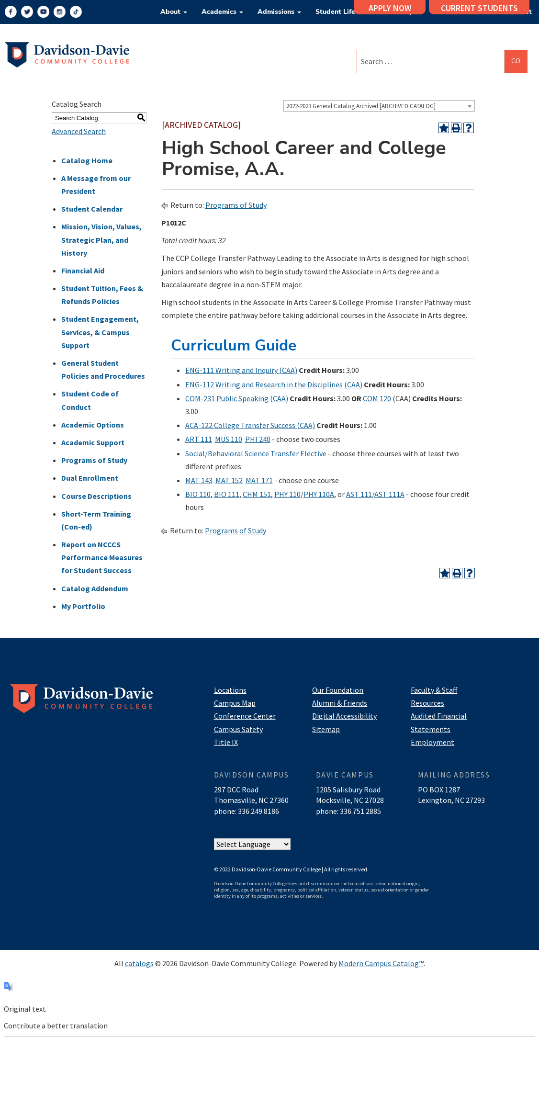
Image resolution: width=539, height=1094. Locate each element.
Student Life (338, 11)
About (173, 11)
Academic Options (92, 424)
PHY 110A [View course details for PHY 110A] (318, 494)
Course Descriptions (96, 496)
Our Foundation (337, 690)
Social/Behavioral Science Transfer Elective (255, 453)
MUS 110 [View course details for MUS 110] (228, 439)
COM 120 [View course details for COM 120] (377, 398)
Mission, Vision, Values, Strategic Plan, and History (101, 239)
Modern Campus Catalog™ (381, 963)
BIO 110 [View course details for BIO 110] (198, 494)
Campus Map (235, 703)
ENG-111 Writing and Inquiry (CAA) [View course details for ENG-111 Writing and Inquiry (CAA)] (241, 370)
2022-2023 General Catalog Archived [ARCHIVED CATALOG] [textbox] (361, 106)
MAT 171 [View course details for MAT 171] (259, 480)
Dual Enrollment (89, 478)
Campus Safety (238, 729)
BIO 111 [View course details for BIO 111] (226, 494)
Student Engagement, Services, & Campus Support (100, 332)
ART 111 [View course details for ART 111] (198, 439)
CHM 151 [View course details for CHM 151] (257, 494)
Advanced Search (79, 131)
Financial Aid (82, 270)
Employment (432, 742)
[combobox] (379, 106)
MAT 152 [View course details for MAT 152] (229, 480)
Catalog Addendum (94, 588)
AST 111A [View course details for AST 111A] (389, 494)
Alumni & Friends (339, 703)
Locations (230, 690)
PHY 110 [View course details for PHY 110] (287, 494)
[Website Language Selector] (252, 844)
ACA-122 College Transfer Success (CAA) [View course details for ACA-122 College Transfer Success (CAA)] (250, 425)
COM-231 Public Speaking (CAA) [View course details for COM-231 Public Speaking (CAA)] (236, 398)
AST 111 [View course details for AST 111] (359, 494)
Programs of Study (94, 460)
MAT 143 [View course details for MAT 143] (199, 480)
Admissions (279, 11)
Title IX (226, 742)
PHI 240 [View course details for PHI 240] (257, 439)
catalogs (139, 963)
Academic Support (92, 442)
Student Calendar (92, 209)
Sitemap (326, 729)
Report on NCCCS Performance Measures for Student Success (102, 557)
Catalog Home (86, 160)
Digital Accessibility (344, 716)
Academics (222, 11)
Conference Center (245, 716)
